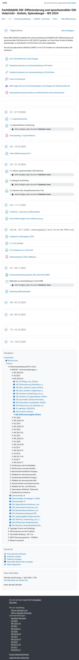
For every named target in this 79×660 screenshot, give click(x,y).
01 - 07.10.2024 (18, 112)
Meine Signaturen (12, 564)
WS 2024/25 (56, 19)
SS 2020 (14, 631)
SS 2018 (14, 642)
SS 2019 (14, 637)
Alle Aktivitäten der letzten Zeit (16, 580)
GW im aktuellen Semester (21, 613)
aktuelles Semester (18, 618)
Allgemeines (16, 30)
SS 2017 (14, 647)
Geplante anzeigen (13, 559)
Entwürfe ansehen (12, 556)
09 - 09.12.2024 (18, 314)
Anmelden (71, 3)
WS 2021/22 (16, 623)
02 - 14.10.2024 (18, 146)
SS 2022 (14, 621)
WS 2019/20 (16, 634)
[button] (6, 30)
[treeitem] (39, 449)
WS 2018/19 (16, 639)
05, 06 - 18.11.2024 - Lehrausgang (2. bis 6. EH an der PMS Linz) (42, 229)
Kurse (10, 19)
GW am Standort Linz (19, 610)
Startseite (4, 19)
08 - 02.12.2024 (18, 302)
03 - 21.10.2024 (18, 164)
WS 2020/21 (16, 629)
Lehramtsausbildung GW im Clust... (22, 19)
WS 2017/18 (16, 645)
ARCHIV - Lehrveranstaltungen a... (42, 19)
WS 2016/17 (16, 650)
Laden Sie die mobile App (19, 658)
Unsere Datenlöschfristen (19, 654)
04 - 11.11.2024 (18, 205)
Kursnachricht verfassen (15, 554)
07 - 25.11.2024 (18, 268)
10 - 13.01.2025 (18, 341)
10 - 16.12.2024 (18, 329)
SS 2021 (14, 626)
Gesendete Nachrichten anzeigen (18, 562)
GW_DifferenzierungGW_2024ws (69, 19)
